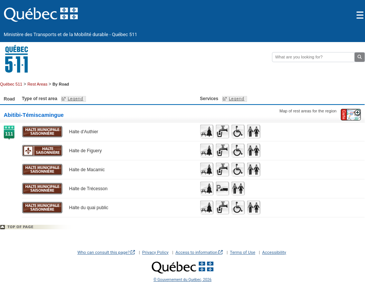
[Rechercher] (313, 57)
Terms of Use (242, 252)
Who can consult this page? (106, 252)
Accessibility (274, 252)
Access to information (199, 252)
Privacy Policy (155, 252)
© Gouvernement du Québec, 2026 (183, 279)
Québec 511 (11, 84)
